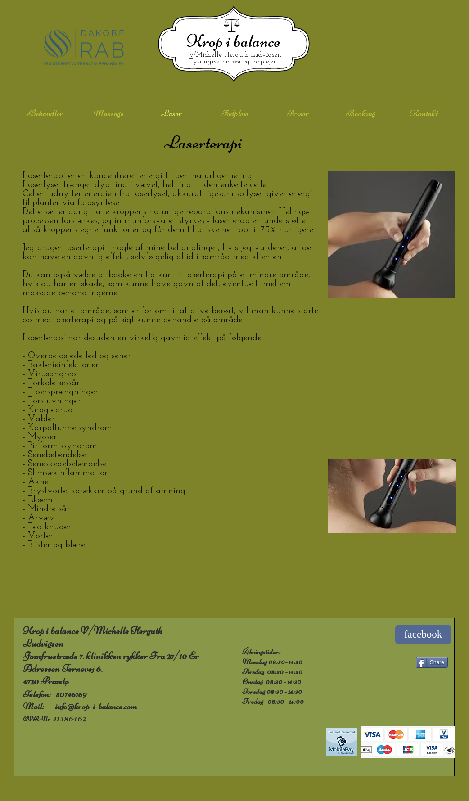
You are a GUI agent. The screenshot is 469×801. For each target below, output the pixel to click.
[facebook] (423, 634)
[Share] (432, 662)
